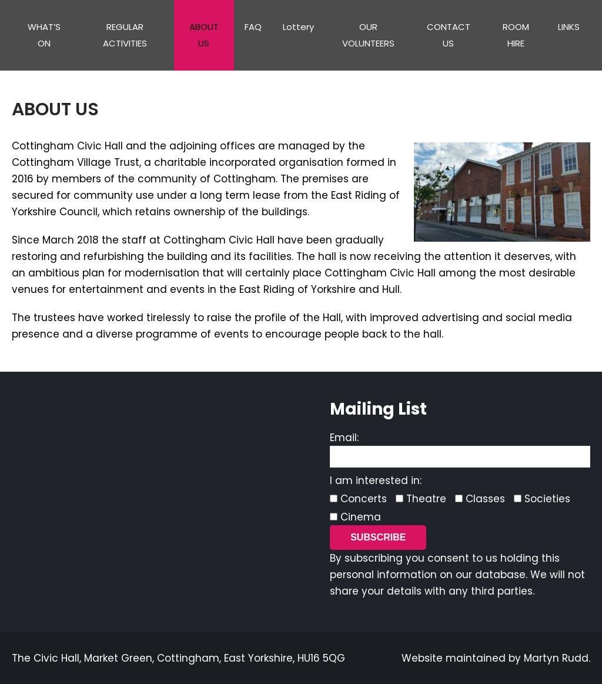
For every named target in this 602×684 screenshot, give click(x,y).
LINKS (569, 27)
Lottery (298, 27)
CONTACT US (448, 35)
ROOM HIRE (516, 35)
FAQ (253, 27)
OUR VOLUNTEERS (368, 35)
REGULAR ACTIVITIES (125, 35)
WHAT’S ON (44, 35)
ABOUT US (204, 35)
